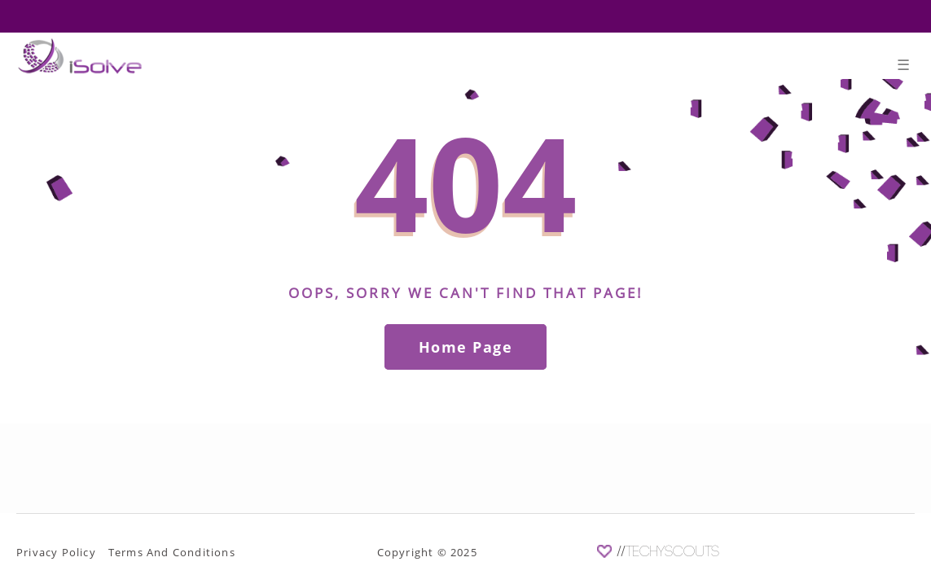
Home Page (466, 347)
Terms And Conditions (171, 552)
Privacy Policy (56, 552)
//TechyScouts (668, 552)
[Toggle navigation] (904, 68)
